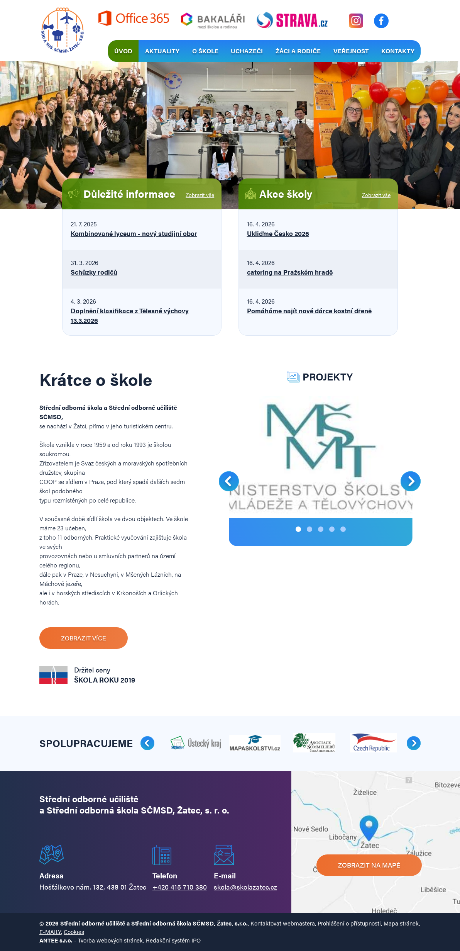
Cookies (74, 931)
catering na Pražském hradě (290, 272)
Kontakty (397, 50)
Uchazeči (247, 50)
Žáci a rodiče (298, 50)
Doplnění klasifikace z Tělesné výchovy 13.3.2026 (130, 315)
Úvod (123, 50)
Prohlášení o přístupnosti (349, 923)
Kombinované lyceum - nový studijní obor (134, 233)
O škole (205, 50)
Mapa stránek (401, 923)
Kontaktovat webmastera (282, 923)
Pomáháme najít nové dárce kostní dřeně (309, 310)
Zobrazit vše (200, 194)
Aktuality (162, 50)
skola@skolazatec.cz (245, 887)
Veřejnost (351, 50)
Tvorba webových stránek (110, 940)
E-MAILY (50, 931)
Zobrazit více (83, 637)
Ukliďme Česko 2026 (278, 233)
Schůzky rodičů (94, 272)
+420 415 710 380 (179, 887)
